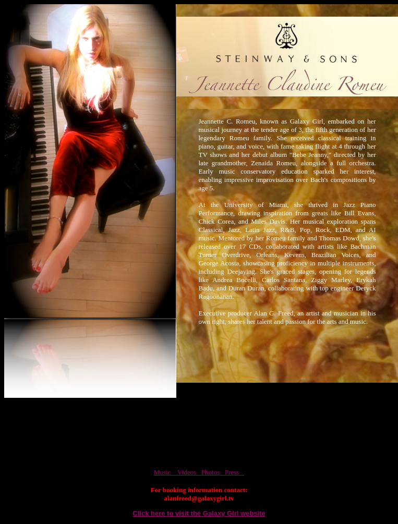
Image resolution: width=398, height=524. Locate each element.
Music (165, 472)
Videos (188, 472)
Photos (213, 472)
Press (234, 472)
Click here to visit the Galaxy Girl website (198, 513)
